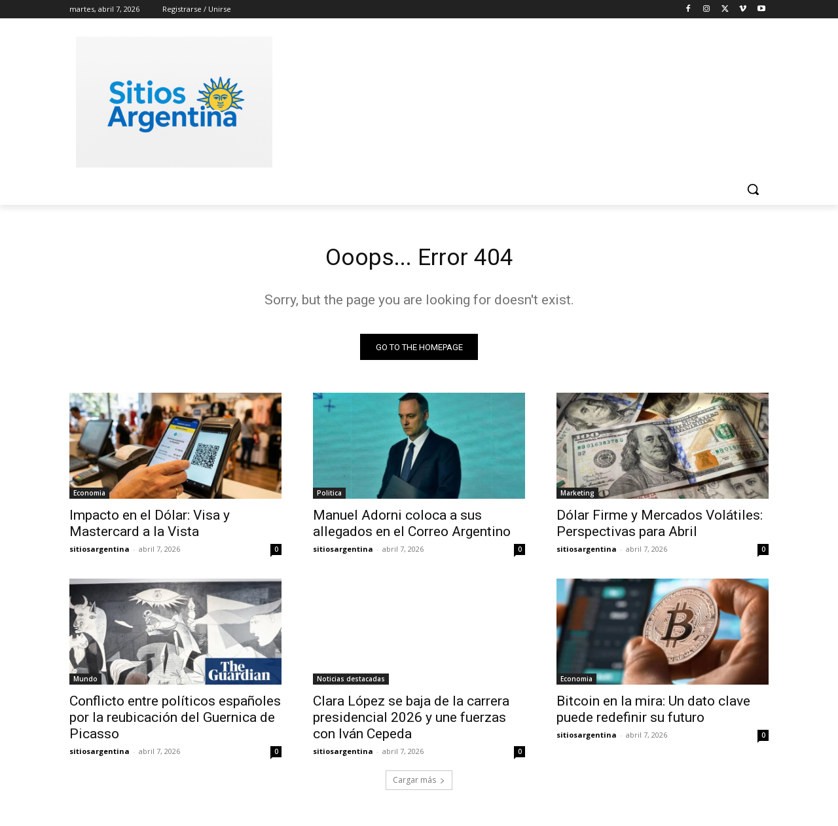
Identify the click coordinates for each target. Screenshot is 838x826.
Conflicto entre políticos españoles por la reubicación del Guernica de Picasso (175, 722)
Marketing (577, 497)
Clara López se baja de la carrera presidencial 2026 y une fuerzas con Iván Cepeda (411, 722)
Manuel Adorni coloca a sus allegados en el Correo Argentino (412, 528)
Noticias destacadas (351, 683)
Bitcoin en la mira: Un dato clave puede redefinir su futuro (653, 714)
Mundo (85, 683)
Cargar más (419, 784)
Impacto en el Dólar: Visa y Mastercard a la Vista (149, 528)
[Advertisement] (517, 100)
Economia (89, 497)
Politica (329, 497)
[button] (753, 189)
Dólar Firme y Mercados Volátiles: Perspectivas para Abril (659, 528)
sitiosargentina (99, 553)
